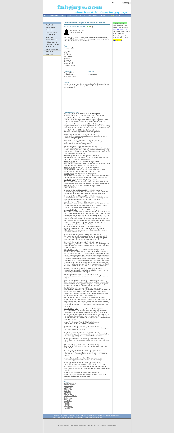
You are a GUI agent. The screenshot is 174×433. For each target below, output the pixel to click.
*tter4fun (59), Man (69, 156)
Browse (62, 15)
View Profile (49, 25)
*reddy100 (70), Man (70, 326)
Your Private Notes (52, 49)
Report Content (84, 417)
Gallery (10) (49, 37)
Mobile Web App (97, 417)
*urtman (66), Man (69, 358)
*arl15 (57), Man (69, 114)
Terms (54, 417)
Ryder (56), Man (68, 389)
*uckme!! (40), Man (69, 186)
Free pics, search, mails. (120, 29)
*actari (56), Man (69, 372)
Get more (111, 15)
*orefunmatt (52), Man (70, 338)
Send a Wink (50, 30)
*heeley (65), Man (69, 362)
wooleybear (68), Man (69, 387)
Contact (90, 417)
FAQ (85, 415)
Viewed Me (102, 15)
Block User (49, 52)
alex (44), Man (67, 393)
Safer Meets (107, 415)
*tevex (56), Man (69, 350)
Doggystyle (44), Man (69, 384)
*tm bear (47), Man (69, 162)
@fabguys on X (91, 415)
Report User (50, 54)
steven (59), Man (68, 398)
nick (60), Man (67, 388)
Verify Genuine (50, 47)
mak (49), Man (67, 399)
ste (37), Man (67, 391)
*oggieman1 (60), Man (70, 210)
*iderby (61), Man (69, 242)
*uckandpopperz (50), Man (72, 366)
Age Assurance (115, 415)
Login (118, 15)
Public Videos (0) (51, 42)
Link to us (80, 415)
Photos (82, 15)
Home (46, 15)
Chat (69, 15)
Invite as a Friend (51, 32)
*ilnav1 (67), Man (69, 146)
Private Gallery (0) (51, 39)
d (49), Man (67, 408)
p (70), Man (67, 404)
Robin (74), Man (68, 394)
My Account (54, 15)
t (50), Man (66, 402)
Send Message (50, 27)
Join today (117, 40)
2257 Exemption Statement (72, 417)
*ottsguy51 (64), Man (70, 268)
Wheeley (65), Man (68, 386)
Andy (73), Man (68, 401)
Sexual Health (99, 415)
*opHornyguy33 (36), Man (71, 124)
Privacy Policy (60, 417)
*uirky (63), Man (68, 202)
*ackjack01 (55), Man (70, 280)
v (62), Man (67, 403)
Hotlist (75, 15)
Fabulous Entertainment (71, 415)
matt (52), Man (67, 392)
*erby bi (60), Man (69, 180)
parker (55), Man (68, 406)
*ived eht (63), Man (69, 140)
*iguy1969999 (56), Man (71, 250)
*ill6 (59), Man (68, 134)
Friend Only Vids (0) (52, 44)
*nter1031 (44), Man (70, 118)
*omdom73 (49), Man (70, 322)
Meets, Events (92, 15)
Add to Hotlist (50, 35)
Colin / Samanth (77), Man (70, 396)
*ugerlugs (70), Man (70, 332)
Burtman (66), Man (68, 407)
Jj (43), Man (67, 397)
